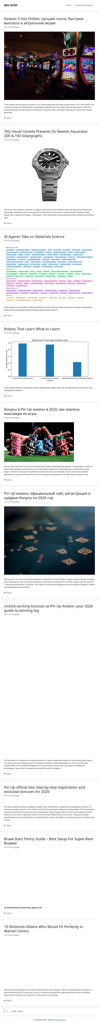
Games (8, 118)
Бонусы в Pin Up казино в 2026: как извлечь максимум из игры (42, 411)
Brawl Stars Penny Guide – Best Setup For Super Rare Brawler (48, 841)
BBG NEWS (10, 5)
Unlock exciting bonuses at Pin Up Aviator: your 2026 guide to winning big (48, 608)
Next (21, 1011)
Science (68, 5)
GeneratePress (60, 1020)
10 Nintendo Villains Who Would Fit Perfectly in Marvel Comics (43, 928)
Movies (8, 223)
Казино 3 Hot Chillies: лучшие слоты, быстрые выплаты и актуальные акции (43, 20)
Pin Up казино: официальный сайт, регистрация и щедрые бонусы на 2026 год (47, 495)
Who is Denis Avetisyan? (84, 5)
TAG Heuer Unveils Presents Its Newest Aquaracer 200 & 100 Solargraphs (46, 133)
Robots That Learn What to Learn (32, 328)
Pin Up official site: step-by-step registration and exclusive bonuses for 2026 (44, 789)
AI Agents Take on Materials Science (34, 236)
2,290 (14, 1011)
